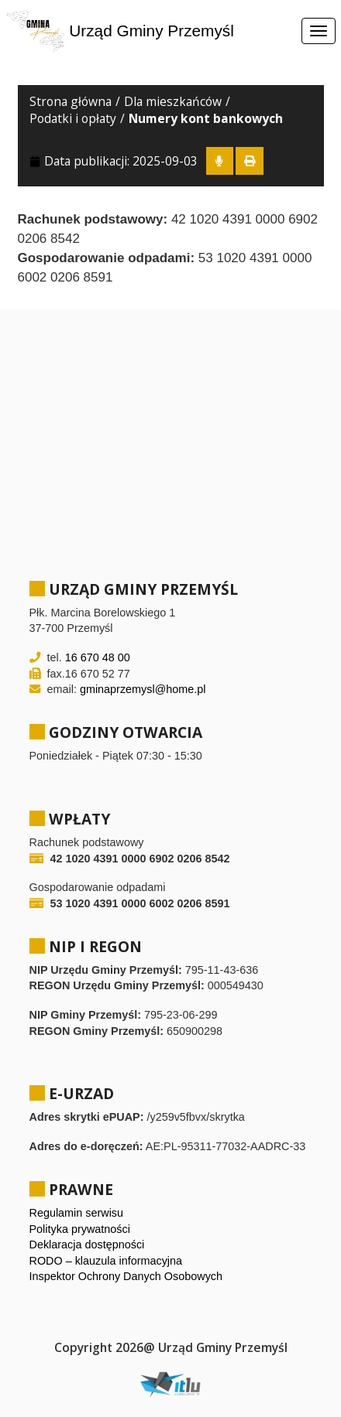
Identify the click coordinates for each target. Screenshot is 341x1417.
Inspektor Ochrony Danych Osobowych (126, 1276)
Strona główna (70, 101)
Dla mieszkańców (173, 101)
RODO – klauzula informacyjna (106, 1261)
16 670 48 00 (97, 657)
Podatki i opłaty (72, 118)
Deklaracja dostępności (87, 1244)
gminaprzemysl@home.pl (143, 689)
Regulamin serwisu (76, 1213)
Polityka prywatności (79, 1229)
